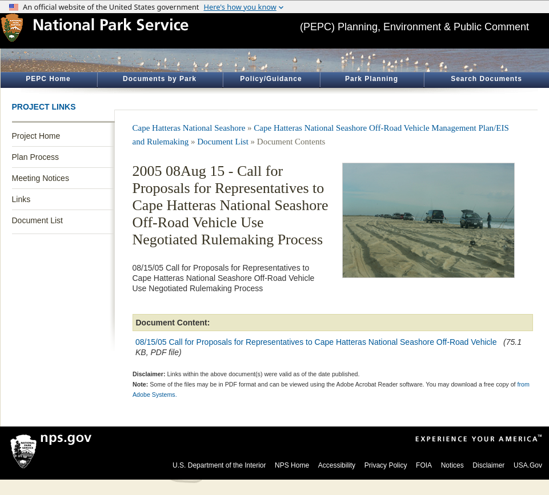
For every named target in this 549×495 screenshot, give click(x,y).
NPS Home (292, 465)
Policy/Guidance (271, 79)
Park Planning (371, 79)
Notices (452, 465)
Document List (37, 220)
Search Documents (486, 79)
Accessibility (336, 465)
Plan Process (35, 157)
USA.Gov (528, 465)
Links (21, 199)
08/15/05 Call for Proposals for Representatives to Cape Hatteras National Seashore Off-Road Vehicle (317, 342)
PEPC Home (48, 79)
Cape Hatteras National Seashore (189, 127)
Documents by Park (160, 79)
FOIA (424, 465)
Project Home (36, 135)
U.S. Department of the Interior (219, 465)
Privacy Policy (385, 465)
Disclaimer (488, 465)
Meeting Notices (40, 178)
